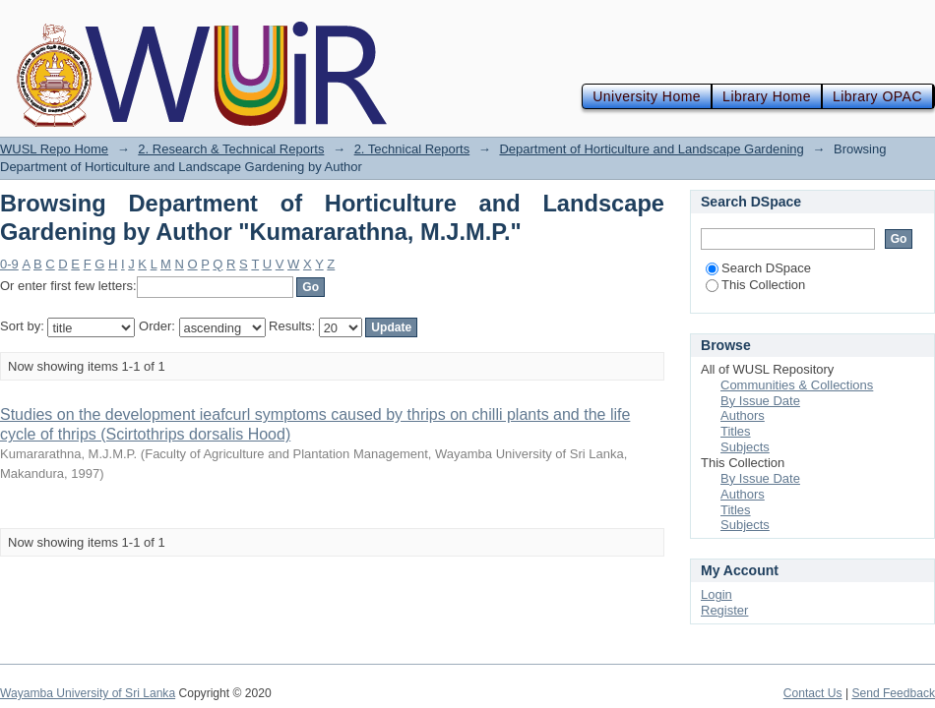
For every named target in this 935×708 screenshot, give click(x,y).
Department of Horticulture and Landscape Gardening (651, 149)
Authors (742, 415)
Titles (735, 431)
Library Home (766, 96)
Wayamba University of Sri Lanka (87, 693)
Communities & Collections (796, 385)
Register (724, 610)
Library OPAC (877, 96)
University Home (646, 96)
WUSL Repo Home (54, 149)
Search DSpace (758, 268)
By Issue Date (760, 400)
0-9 (9, 264)
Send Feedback (893, 693)
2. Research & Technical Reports (231, 149)
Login (716, 594)
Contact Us (812, 693)
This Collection (755, 284)
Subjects (745, 447)
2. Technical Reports (412, 149)
